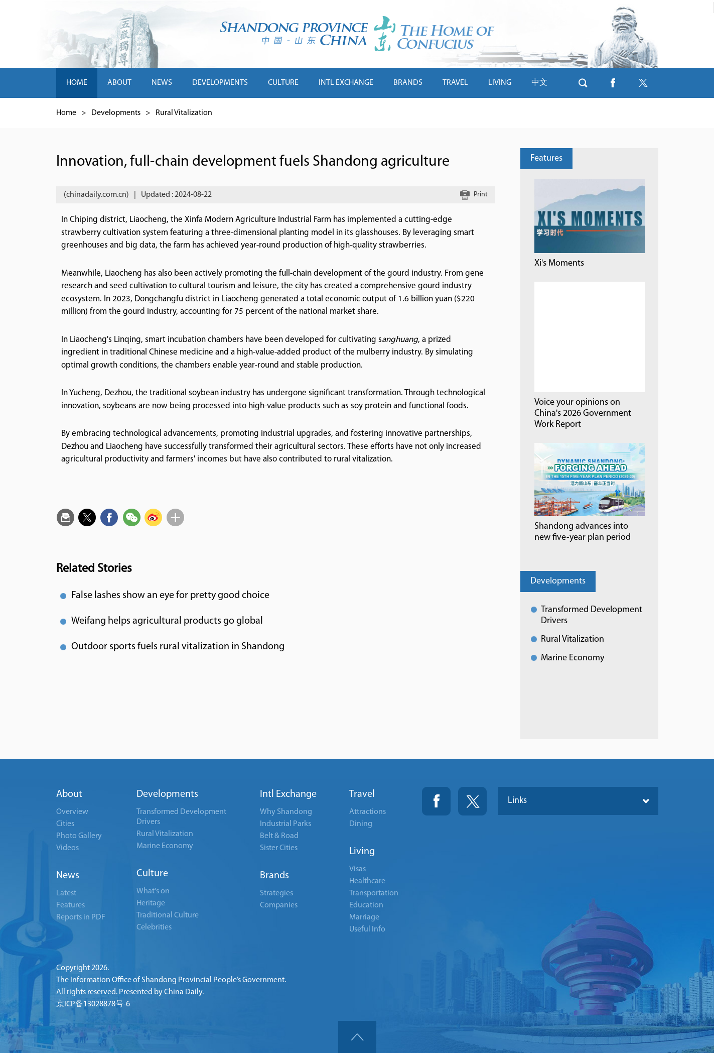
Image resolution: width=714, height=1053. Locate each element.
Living (362, 852)
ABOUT (119, 83)
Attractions (367, 812)
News (67, 876)
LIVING (499, 83)
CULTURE (283, 83)
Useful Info (367, 929)
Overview (72, 812)
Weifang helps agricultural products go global (167, 621)
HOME (76, 83)
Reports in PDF (80, 917)
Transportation (373, 893)
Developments (115, 113)
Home (66, 113)
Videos (67, 848)
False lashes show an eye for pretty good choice (170, 596)
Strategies (276, 893)
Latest (66, 893)
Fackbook (436, 801)
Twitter (472, 801)
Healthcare (367, 881)
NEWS (162, 83)
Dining (360, 824)
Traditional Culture (167, 915)
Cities (65, 824)
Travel (362, 794)
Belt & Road (279, 836)
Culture (152, 874)
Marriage (364, 917)
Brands (274, 876)
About (69, 794)
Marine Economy (572, 658)
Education (366, 905)
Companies (279, 905)
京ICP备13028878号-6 (93, 1004)
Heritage (150, 903)
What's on (153, 891)
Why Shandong (286, 812)
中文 (539, 83)
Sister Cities (279, 848)
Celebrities (154, 927)
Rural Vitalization (184, 113)
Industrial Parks (285, 824)
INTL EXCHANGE (346, 83)
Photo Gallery (79, 836)
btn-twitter (643, 83)
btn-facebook (613, 83)
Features (546, 158)
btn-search (583, 83)
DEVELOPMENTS (220, 83)
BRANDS (407, 83)
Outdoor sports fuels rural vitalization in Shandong (177, 647)
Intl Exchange (288, 794)
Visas (357, 869)
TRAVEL (455, 83)
